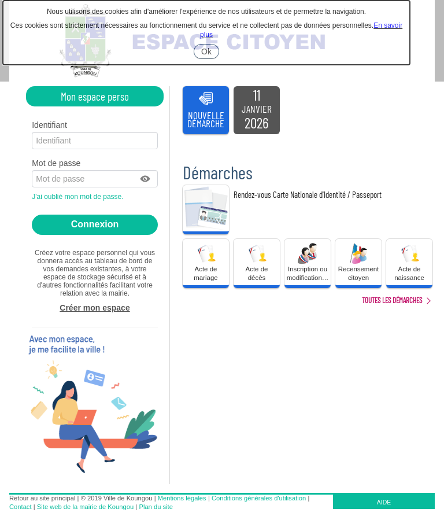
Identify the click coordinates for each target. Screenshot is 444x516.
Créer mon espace (95, 307)
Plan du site (155, 506)
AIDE (384, 502)
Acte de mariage (205, 261)
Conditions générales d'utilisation (259, 498)
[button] (145, 179)
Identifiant (49, 125)
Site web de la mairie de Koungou (85, 506)
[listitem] (257, 110)
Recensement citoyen (358, 261)
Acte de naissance (409, 261)
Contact (20, 506)
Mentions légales (182, 498)
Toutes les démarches (392, 300)
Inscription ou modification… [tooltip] (307, 261)
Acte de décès (256, 261)
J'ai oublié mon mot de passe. (78, 197)
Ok (210, 52)
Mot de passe (56, 163)
